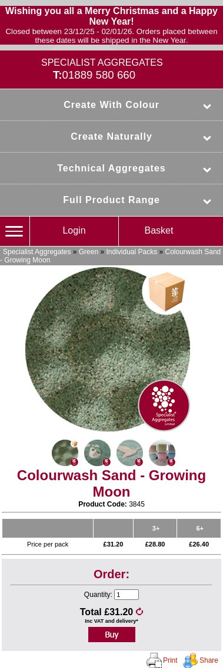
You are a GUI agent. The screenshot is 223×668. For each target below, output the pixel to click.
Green (88, 252)
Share (208, 660)
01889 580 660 (99, 75)
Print (170, 660)
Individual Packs (131, 252)
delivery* (127, 621)
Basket (159, 230)
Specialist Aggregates (37, 252)
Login (73, 230)
